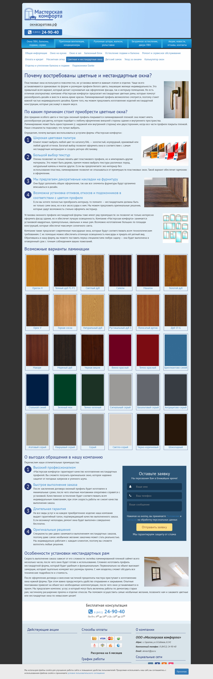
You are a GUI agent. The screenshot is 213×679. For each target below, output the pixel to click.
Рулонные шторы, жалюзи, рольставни (108, 43)
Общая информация (36, 53)
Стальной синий (37, 391)
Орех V (37, 312)
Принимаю (182, 671)
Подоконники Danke (83, 65)
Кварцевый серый (65, 431)
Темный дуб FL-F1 (65, 272)
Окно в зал (75, 53)
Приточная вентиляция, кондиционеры (71, 43)
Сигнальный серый (120, 391)
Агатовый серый (37, 431)
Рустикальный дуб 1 (120, 312)
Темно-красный (148, 352)
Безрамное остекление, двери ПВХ (145, 43)
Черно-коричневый (148, 431)
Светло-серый (120, 431)
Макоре (37, 352)
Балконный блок (93, 53)
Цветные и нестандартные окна (85, 59)
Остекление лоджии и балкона (122, 53)
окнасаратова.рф (43, 24)
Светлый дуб (93, 272)
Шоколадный (176, 431)
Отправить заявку (154, 527)
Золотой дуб (176, 272)
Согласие (132, 519)
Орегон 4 (37, 272)
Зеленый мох (65, 391)
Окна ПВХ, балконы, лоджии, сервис (38, 43)
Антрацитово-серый (176, 391)
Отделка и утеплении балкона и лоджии (47, 65)
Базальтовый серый (148, 391)
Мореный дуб (65, 352)
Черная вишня (92, 352)
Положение (173, 516)
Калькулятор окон (154, 59)
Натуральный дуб (93, 312)
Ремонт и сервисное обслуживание (161, 53)
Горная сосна (65, 312)
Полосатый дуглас (148, 312)
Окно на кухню (58, 53)
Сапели (120, 272)
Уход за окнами (133, 59)
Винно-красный (120, 352)
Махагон (148, 272)
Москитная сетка (55, 59)
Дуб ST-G (176, 312)
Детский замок (113, 59)
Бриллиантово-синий (175, 352)
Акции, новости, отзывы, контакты (177, 43)
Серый (93, 431)
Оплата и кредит (34, 59)
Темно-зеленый (93, 391)
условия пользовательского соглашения (86, 673)
